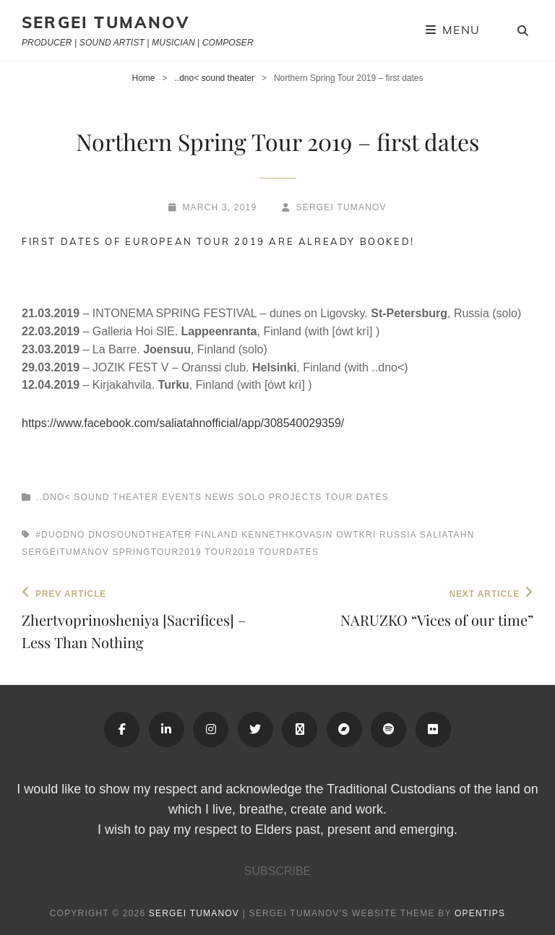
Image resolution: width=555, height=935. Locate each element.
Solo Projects (280, 497)
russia (397, 535)
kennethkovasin (287, 535)
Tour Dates (357, 497)
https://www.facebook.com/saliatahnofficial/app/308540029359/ (183, 423)
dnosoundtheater (140, 535)
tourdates (289, 552)
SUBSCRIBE (277, 871)
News (220, 497)
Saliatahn (447, 535)
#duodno (60, 535)
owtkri (356, 535)
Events (182, 497)
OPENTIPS (480, 913)
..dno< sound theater (214, 78)
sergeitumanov (65, 552)
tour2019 (230, 552)
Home (143, 78)
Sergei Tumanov (105, 22)
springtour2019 (157, 552)
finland (216, 535)
